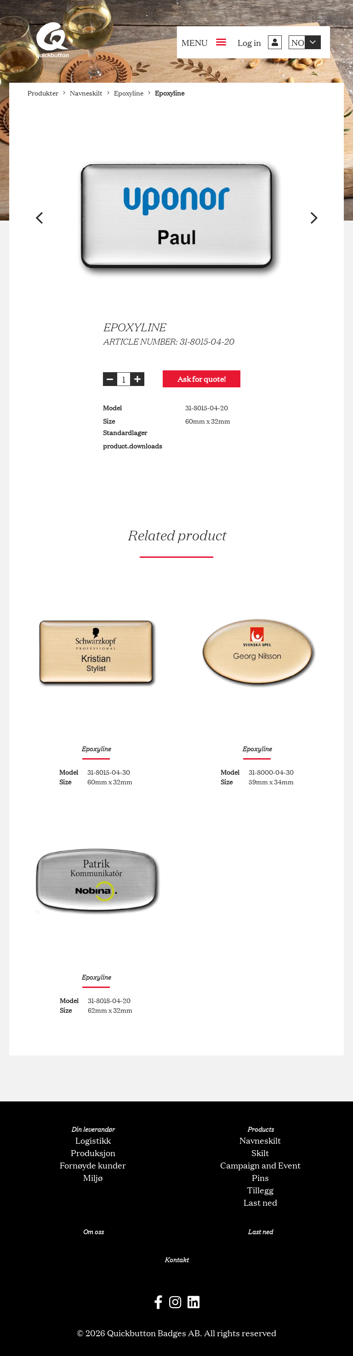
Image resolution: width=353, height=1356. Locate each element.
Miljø (92, 1177)
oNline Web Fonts (176, 1348)
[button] (39, 218)
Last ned (260, 1202)
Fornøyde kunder (93, 1165)
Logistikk (93, 1140)
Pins (260, 1177)
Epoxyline (96, 748)
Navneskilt (260, 1140)
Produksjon (93, 1152)
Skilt (260, 1152)
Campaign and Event (260, 1165)
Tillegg (260, 1190)
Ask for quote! (201, 379)
